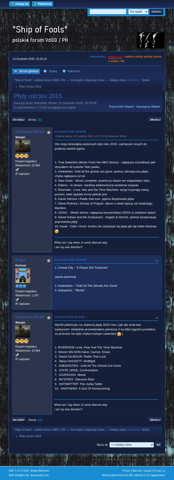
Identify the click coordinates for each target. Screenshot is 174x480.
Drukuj (155, 119)
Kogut (20, 260)
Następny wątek (148, 106)
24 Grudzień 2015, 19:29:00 (70, 131)
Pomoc (126, 470)
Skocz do (102, 444)
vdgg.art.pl (115, 56)
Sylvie (145, 80)
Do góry (19, 420)
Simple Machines (39, 470)
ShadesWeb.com (39, 475)
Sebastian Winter (30, 132)
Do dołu (18, 119)
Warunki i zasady (142, 470)
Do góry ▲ (159, 470)
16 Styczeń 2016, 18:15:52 (69, 317)
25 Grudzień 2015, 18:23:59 (70, 259)
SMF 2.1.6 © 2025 (19, 470)
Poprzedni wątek (121, 106)
